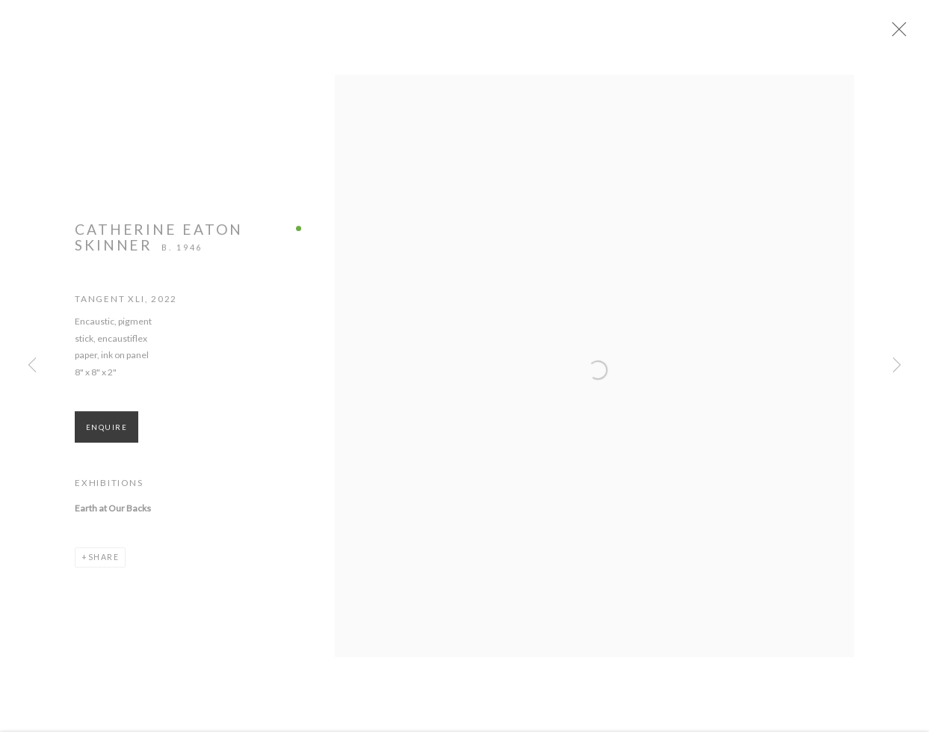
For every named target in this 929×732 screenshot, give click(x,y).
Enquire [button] (106, 438)
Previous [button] (32, 366)
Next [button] (897, 366)
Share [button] (104, 568)
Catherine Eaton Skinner (159, 248)
